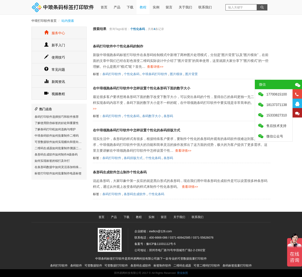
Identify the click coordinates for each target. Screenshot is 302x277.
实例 (156, 7)
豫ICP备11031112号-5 (161, 244)
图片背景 (191, 74)
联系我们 (205, 7)
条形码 (168, 116)
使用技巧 (54, 57)
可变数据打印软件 (116, 265)
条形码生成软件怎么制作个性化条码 (120, 172)
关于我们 (185, 7)
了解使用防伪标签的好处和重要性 (57, 123)
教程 (143, 7)
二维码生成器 (182, 265)
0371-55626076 (203, 237)
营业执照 (182, 272)
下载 (130, 7)
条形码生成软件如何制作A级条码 (56, 154)
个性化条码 (131, 74)
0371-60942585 (180, 237)
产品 (117, 7)
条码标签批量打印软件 (237, 265)
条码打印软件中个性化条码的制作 (118, 46)
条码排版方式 (133, 158)
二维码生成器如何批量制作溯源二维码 (60, 148)
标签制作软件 (162, 265)
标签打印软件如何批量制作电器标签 (58, 173)
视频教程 (54, 94)
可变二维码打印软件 (207, 265)
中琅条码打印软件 (154, 74)
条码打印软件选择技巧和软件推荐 (57, 116)
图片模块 (176, 74)
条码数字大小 (151, 116)
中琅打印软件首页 (44, 20)
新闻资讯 (54, 82)
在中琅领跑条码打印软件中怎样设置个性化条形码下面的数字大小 (141, 88)
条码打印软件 (111, 74)
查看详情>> (154, 66)
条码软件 (76, 265)
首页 (104, 4)
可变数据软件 (93, 265)
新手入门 (54, 45)
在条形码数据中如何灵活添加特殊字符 (60, 167)
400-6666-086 (158, 237)
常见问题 (54, 69)
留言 (169, 7)
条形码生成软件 (135, 194)
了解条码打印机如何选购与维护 (55, 129)
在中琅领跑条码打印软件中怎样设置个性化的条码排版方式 (136, 130)
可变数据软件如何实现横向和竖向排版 (60, 142)
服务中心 (54, 33)
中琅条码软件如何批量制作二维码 (57, 135)
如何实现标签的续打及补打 (52, 160)
